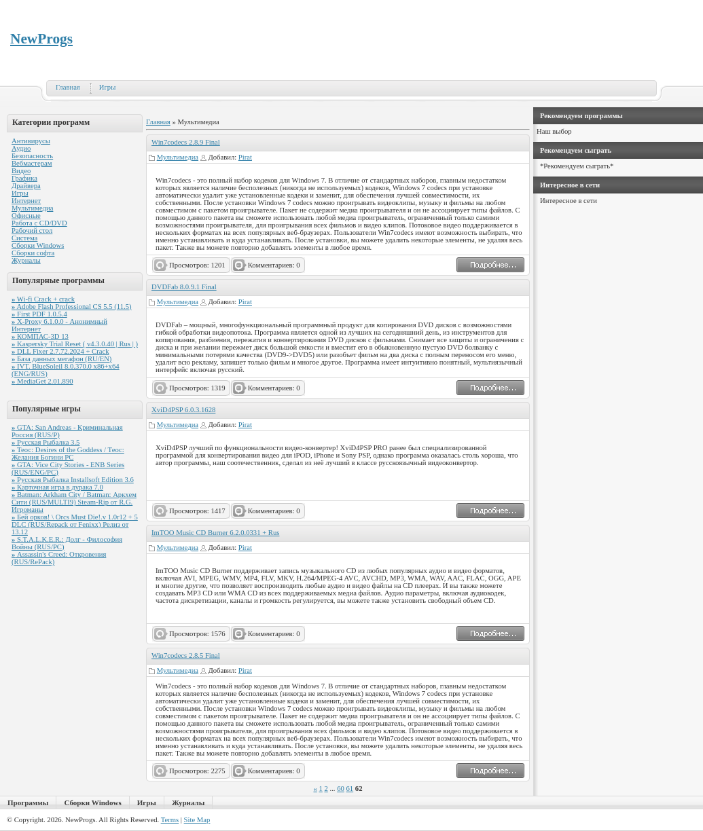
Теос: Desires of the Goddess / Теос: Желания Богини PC (68, 453)
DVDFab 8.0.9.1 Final (184, 287)
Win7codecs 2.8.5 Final (185, 655)
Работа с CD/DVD (39, 223)
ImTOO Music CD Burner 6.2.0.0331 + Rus (215, 532)
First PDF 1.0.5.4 (39, 314)
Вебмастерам (32, 163)
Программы (27, 802)
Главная (68, 87)
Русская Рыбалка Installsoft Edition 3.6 (73, 479)
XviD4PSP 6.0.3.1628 (183, 409)
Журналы (26, 260)
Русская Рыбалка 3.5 (45, 442)
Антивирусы (31, 141)
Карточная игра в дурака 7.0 (57, 487)
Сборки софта (33, 253)
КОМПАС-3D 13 (40, 336)
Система (24, 238)
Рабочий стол (32, 230)
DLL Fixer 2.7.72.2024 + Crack (60, 351)
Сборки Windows (38, 245)
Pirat (245, 157)
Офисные (26, 215)
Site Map (197, 820)
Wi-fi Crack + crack (43, 299)
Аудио (21, 148)
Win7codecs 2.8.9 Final (185, 142)
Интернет (26, 200)
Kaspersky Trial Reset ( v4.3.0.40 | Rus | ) (75, 344)
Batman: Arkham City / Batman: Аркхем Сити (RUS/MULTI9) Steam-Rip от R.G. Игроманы (74, 502)
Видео (21, 170)
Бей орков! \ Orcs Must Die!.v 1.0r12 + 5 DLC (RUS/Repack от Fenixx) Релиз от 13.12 (75, 524)
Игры (107, 87)
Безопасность (32, 156)
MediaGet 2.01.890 (42, 381)
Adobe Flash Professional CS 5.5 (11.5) (72, 306)
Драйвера (26, 185)
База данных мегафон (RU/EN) (61, 359)
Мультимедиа (32, 208)
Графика (24, 178)
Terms (170, 820)
